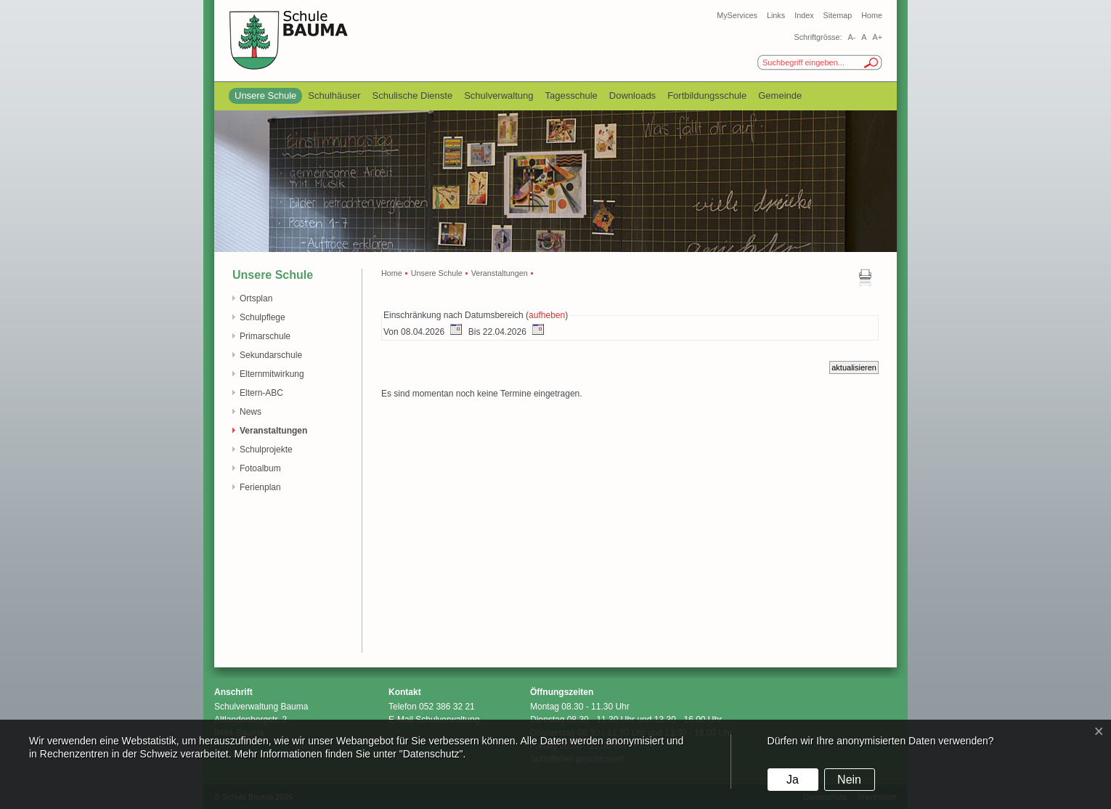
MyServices (737, 15)
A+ (877, 37)
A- (851, 37)
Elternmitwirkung (272, 374)
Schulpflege (262, 317)
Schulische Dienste (413, 95)
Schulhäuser (334, 95)
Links (776, 15)
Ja (792, 779)
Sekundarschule (271, 355)
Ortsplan (256, 298)
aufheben (547, 315)
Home (871, 15)
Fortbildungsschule (706, 95)
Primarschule (265, 336)
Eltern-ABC (261, 393)
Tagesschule (571, 95)
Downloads (632, 95)
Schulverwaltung (498, 95)
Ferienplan (260, 487)
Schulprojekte (266, 449)
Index (803, 15)
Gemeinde (780, 95)
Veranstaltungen (273, 431)
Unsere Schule (265, 95)
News (250, 412)
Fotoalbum (260, 468)
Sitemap (837, 15)
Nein (849, 779)
